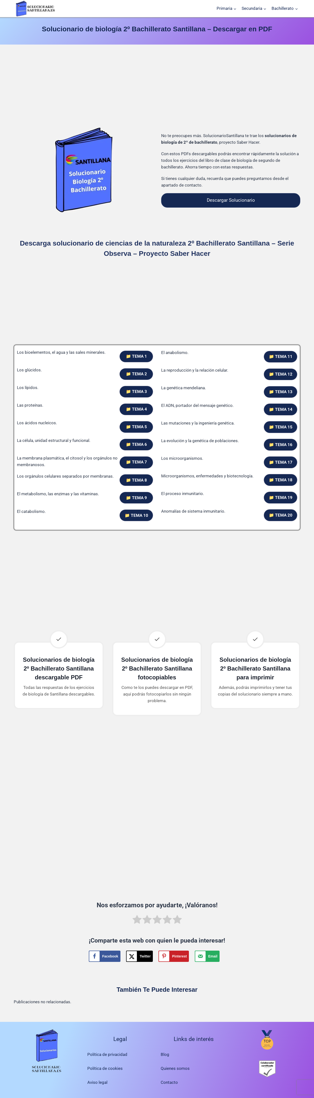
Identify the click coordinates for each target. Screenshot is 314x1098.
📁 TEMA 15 (280, 427)
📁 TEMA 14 (280, 409)
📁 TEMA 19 (280, 497)
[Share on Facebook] (104, 956)
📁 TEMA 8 (136, 480)
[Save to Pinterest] (173, 956)
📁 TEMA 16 (280, 444)
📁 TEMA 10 (136, 515)
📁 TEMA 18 (280, 479)
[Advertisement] (157, 86)
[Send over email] (207, 956)
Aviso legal (97, 1082)
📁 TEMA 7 (136, 462)
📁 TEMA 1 (136, 356)
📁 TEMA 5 (136, 426)
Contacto (169, 1082)
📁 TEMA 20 (280, 515)
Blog (165, 1054)
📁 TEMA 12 (280, 374)
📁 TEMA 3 (136, 391)
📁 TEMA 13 (280, 391)
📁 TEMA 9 (136, 497)
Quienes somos (175, 1068)
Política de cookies (105, 1068)
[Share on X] (139, 956)
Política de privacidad (107, 1054)
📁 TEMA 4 (136, 409)
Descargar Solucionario (231, 200)
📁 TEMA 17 (280, 462)
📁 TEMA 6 (136, 444)
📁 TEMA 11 (280, 356)
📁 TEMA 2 (136, 373)
